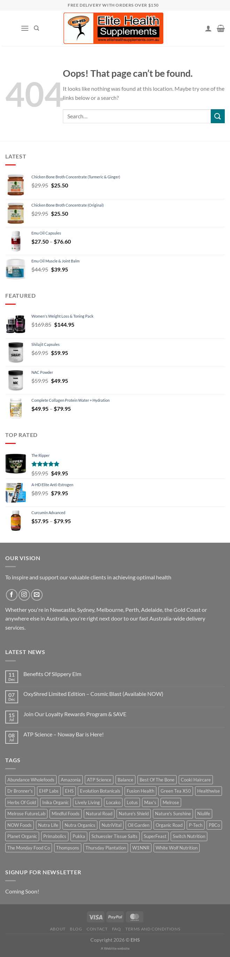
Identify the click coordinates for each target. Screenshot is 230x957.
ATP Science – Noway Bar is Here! (63, 734)
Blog (76, 929)
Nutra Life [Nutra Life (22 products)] (48, 825)
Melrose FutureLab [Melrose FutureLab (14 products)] (26, 813)
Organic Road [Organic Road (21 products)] (169, 825)
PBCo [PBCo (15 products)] (214, 825)
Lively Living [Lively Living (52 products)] (87, 802)
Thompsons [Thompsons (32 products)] (67, 848)
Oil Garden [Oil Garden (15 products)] (138, 825)
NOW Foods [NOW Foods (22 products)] (19, 825)
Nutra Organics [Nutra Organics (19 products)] (80, 825)
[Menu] (25, 28)
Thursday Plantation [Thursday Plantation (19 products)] (106, 848)
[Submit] (218, 116)
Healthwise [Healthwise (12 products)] (208, 791)
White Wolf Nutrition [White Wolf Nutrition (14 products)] (177, 848)
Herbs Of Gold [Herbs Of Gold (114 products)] (21, 802)
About (58, 929)
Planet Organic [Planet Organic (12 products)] (22, 836)
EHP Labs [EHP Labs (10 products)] (49, 791)
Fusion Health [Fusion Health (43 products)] (140, 791)
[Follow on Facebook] (11, 595)
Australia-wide (167, 618)
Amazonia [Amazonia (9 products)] (71, 779)
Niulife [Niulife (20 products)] (203, 813)
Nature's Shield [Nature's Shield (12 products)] (134, 813)
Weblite (110, 948)
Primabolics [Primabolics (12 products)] (54, 836)
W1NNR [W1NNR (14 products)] (140, 848)
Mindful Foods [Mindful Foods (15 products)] (66, 813)
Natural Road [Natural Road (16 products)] (99, 813)
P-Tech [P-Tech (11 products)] (195, 825)
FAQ (116, 929)
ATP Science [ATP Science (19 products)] (99, 779)
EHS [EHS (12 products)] (69, 791)
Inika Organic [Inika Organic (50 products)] (55, 802)
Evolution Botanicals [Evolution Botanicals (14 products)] (100, 791)
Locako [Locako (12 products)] (113, 802)
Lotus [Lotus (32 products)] (132, 802)
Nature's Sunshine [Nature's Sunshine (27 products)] (173, 813)
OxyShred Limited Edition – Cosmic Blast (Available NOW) (93, 693)
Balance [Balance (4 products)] (125, 779)
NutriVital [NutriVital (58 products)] (111, 825)
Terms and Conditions (152, 929)
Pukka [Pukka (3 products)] (79, 836)
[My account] (208, 28)
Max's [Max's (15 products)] (150, 802)
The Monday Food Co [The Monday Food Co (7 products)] (28, 848)
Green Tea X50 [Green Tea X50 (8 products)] (176, 791)
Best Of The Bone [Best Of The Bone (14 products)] (157, 779)
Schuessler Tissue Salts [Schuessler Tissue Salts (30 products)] (114, 836)
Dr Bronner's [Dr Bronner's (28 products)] (20, 791)
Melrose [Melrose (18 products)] (171, 802)
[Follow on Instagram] (24, 595)
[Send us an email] (37, 595)
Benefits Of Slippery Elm (52, 673)
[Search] (36, 28)
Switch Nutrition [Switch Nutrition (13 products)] (189, 836)
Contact (97, 929)
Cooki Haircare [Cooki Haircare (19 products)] (196, 779)
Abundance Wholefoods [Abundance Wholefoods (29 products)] (30, 779)
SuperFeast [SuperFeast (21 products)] (155, 836)
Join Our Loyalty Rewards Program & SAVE (74, 714)
